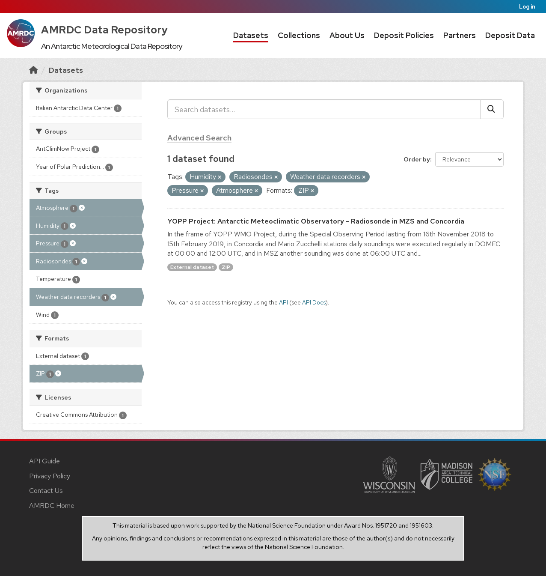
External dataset (192, 267)
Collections (299, 35)
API (283, 302)
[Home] (33, 70)
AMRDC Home (51, 505)
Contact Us (46, 490)
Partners (459, 35)
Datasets (250, 35)
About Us (347, 35)
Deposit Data (510, 35)
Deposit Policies (404, 35)
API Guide (44, 461)
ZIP (226, 267)
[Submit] (492, 109)
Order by (417, 159)
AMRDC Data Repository (104, 29)
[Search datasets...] (324, 109)
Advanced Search (199, 138)
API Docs (314, 302)
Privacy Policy (49, 476)
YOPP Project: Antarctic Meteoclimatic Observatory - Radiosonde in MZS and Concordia (315, 221)
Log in (527, 6)
